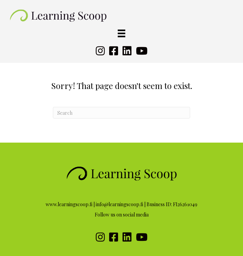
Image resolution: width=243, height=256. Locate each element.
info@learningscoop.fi (119, 204)
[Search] (121, 113)
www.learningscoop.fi (69, 204)
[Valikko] (121, 33)
